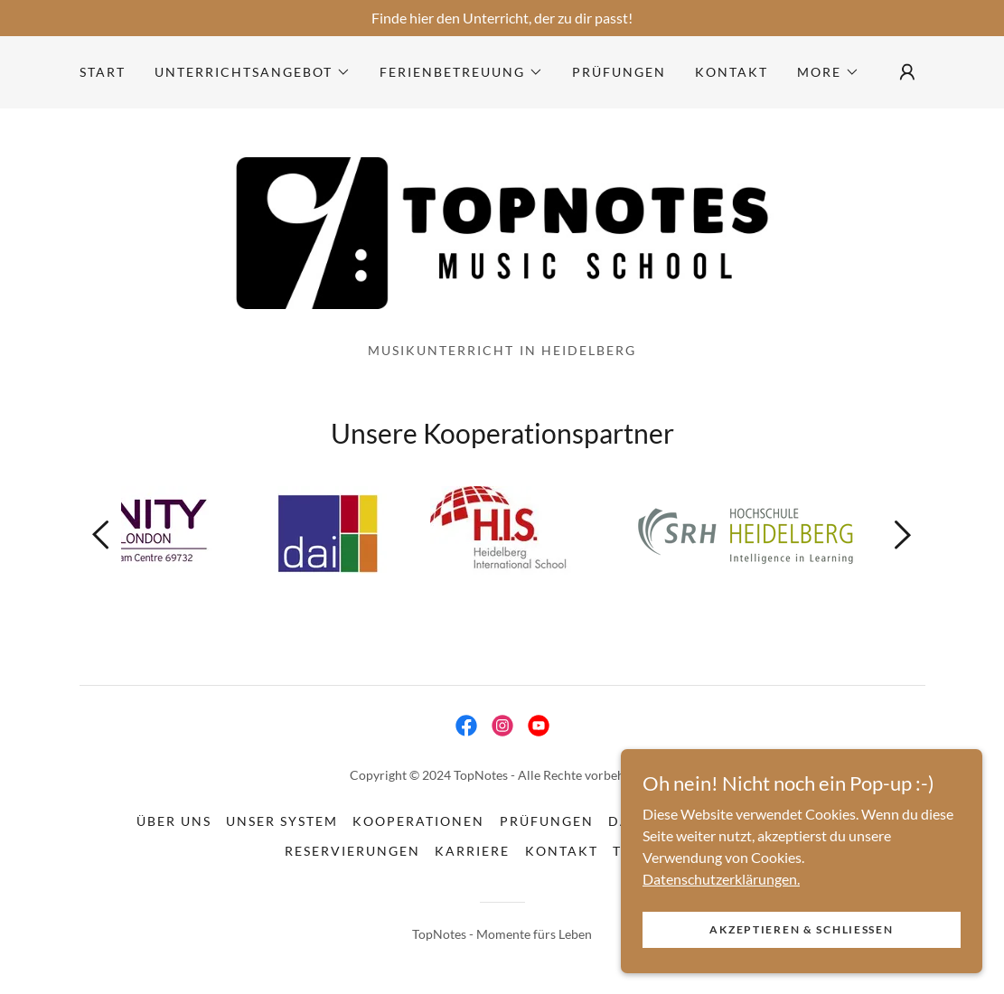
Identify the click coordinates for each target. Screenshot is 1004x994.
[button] (253, 72)
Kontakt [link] (731, 72)
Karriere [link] (472, 850)
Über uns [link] (173, 821)
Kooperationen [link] (418, 821)
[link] (502, 230)
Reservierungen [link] (352, 850)
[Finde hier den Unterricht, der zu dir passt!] (502, 18)
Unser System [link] (282, 821)
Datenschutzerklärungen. (721, 915)
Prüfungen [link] (619, 72)
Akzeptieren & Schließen (801, 966)
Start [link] (103, 72)
